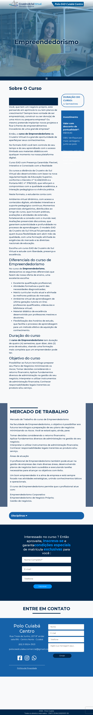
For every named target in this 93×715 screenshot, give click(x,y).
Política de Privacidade (27, 668)
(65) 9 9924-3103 (27, 644)
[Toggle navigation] (46, 78)
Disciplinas (19, 515)
